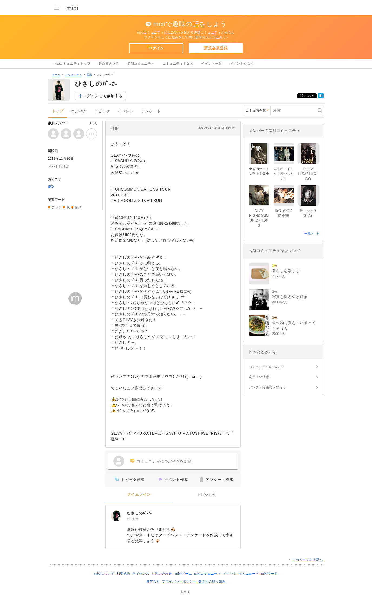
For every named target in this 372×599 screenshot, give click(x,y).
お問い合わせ (162, 573)
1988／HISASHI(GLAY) (308, 174)
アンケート (151, 111)
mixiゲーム (183, 573)
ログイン (156, 48)
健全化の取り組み (212, 581)
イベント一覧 (211, 63)
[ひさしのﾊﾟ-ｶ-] (116, 515)
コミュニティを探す (178, 63)
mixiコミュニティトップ (72, 63)
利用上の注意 (259, 377)
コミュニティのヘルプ (266, 367)
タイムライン (139, 494)
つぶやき (79, 111)
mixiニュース (249, 573)
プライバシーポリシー (179, 581)
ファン (57, 207)
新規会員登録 (216, 48)
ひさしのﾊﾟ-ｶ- (139, 513)
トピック (102, 111)
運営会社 (153, 581)
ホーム (56, 74)
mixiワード (269, 573)
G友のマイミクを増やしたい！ (284, 174)
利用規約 (123, 573)
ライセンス (140, 573)
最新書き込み (109, 63)
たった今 (133, 518)
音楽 (89, 74)
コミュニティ (73, 74)
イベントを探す (242, 63)
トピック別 (206, 494)
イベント (125, 111)
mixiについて (104, 573)
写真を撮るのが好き (290, 297)
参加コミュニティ (140, 63)
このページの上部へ (307, 560)
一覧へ (309, 233)
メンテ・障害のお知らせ (268, 387)
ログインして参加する (103, 96)
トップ (58, 111)
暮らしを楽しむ (286, 271)
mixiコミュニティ (207, 573)
